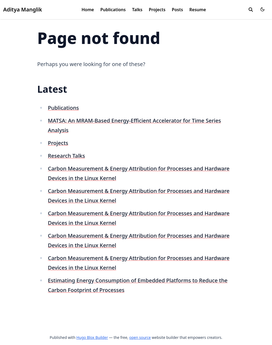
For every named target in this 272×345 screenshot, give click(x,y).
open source (140, 337)
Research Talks (66, 155)
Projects (157, 10)
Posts (177, 10)
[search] (250, 9)
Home (88, 10)
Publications (113, 10)
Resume (197, 10)
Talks (137, 10)
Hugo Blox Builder (92, 337)
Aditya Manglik (22, 9)
